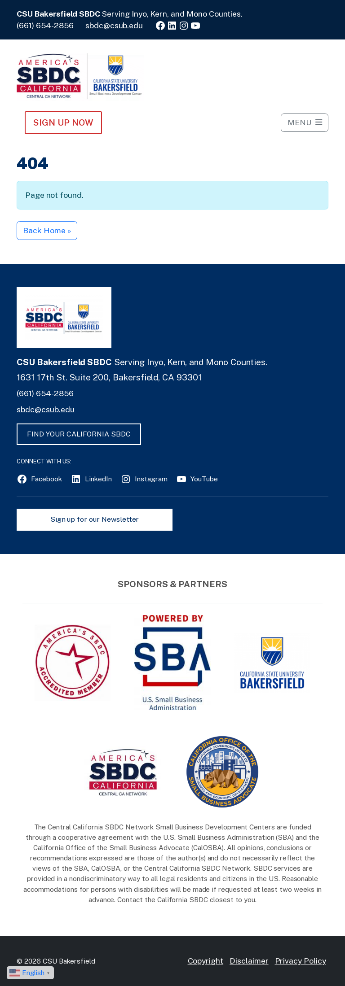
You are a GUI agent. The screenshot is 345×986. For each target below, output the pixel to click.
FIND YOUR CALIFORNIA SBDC (79, 434)
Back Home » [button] (47, 230)
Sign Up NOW (63, 122)
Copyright (206, 960)
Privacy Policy (300, 960)
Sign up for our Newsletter (94, 519)
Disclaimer (249, 960)
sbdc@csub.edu (114, 25)
